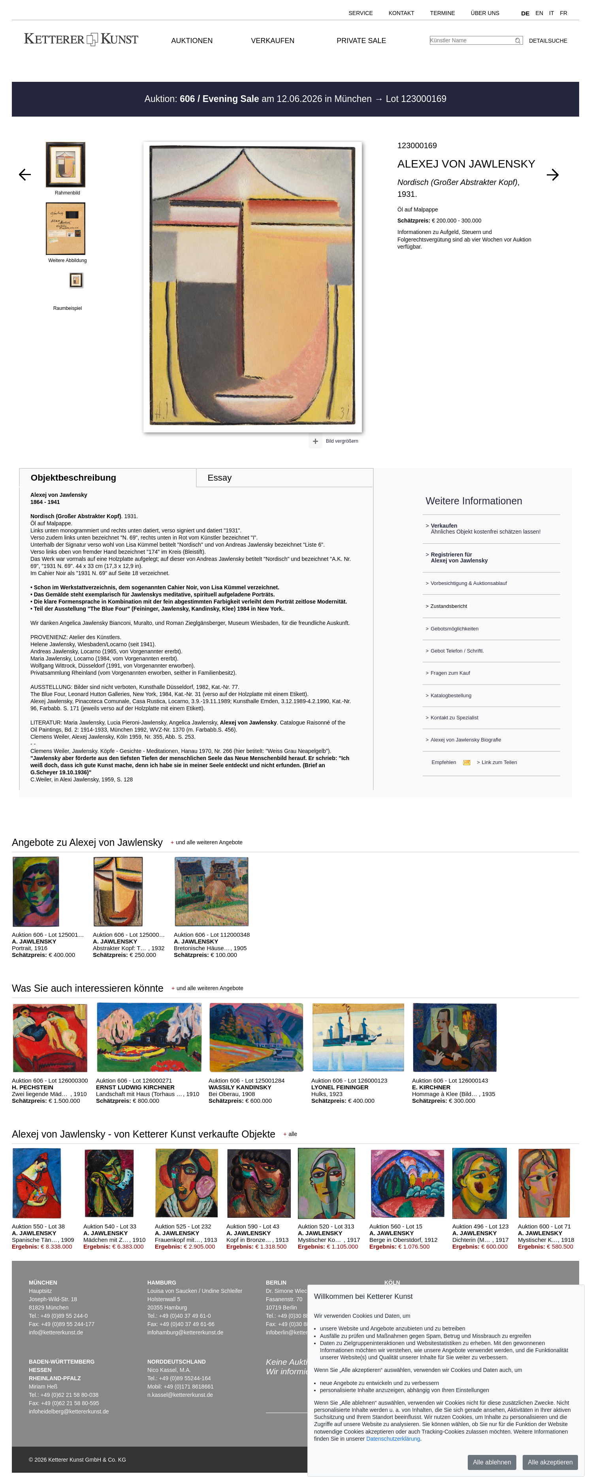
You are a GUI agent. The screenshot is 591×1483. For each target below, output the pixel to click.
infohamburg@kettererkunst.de (185, 1332)
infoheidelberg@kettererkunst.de (69, 1411)
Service (361, 13)
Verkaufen (272, 41)
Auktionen (192, 41)
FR (563, 13)
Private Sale (361, 41)
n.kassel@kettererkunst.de (180, 1395)
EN (539, 13)
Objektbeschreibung (73, 478)
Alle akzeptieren (550, 1462)
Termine (442, 13)
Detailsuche (548, 41)
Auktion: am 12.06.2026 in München (260, 99)
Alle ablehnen (492, 1462)
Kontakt (401, 13)
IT (551, 13)
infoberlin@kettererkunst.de (299, 1332)
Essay (219, 478)
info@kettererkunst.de (56, 1332)
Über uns (485, 13)
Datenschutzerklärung (393, 1439)
